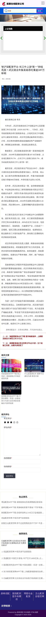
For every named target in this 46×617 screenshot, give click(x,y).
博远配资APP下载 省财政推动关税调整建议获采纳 (21, 502)
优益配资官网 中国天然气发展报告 (15, 518)
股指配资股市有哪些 (16, 596)
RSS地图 (27, 612)
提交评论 (9, 476)
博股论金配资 (28, 595)
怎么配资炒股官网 (39, 595)
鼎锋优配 (5, 593)
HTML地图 (34, 612)
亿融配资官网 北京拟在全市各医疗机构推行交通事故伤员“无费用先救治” (13, 543)
